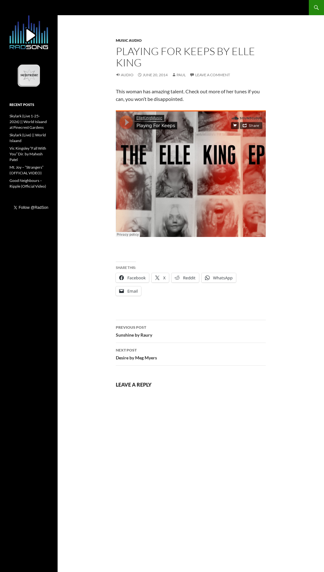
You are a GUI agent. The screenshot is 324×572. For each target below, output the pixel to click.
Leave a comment (212, 74)
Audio (127, 74)
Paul (181, 74)
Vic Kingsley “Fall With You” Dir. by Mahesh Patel (27, 154)
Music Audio (129, 40)
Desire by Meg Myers (191, 353)
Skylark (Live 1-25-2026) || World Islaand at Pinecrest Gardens (28, 122)
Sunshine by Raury (191, 331)
